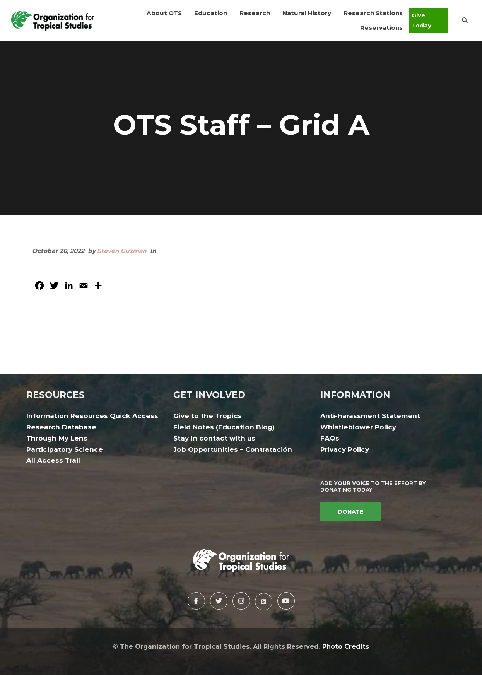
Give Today (421, 20)
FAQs (329, 438)
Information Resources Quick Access (92, 416)
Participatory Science (64, 449)
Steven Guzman (122, 251)
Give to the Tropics (207, 416)
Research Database (61, 427)
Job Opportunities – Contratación (232, 449)
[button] (164, 13)
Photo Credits (345, 646)
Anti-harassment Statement (370, 416)
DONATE (350, 511)
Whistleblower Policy (358, 427)
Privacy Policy (344, 449)
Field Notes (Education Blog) (224, 427)
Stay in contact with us (214, 438)
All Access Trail (53, 460)
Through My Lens (56, 438)
